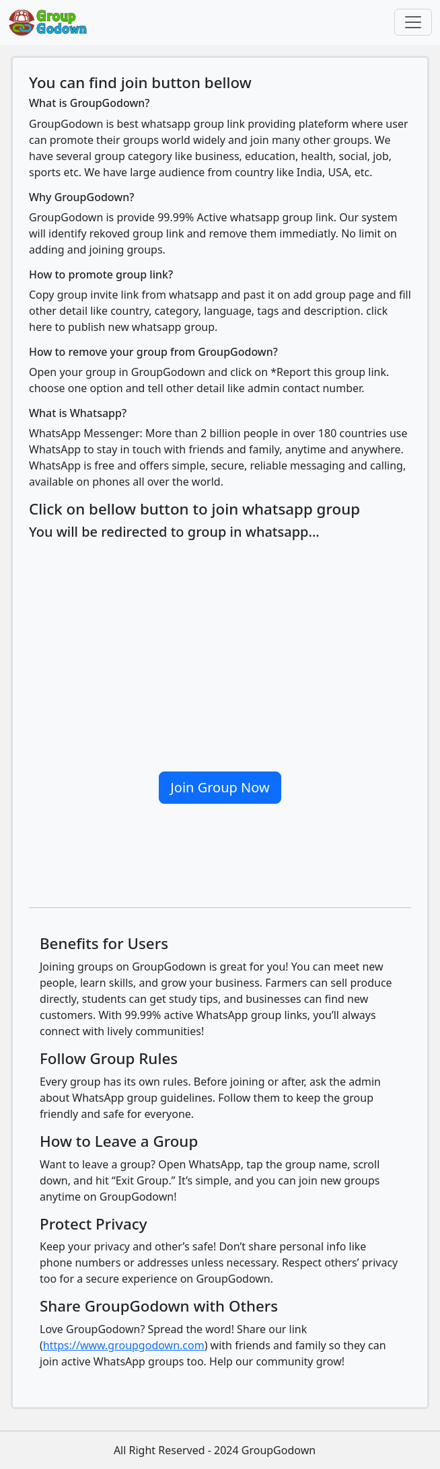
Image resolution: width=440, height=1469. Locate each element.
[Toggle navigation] (413, 22)
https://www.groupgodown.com (124, 1345)
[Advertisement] (220, 650)
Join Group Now (219, 787)
